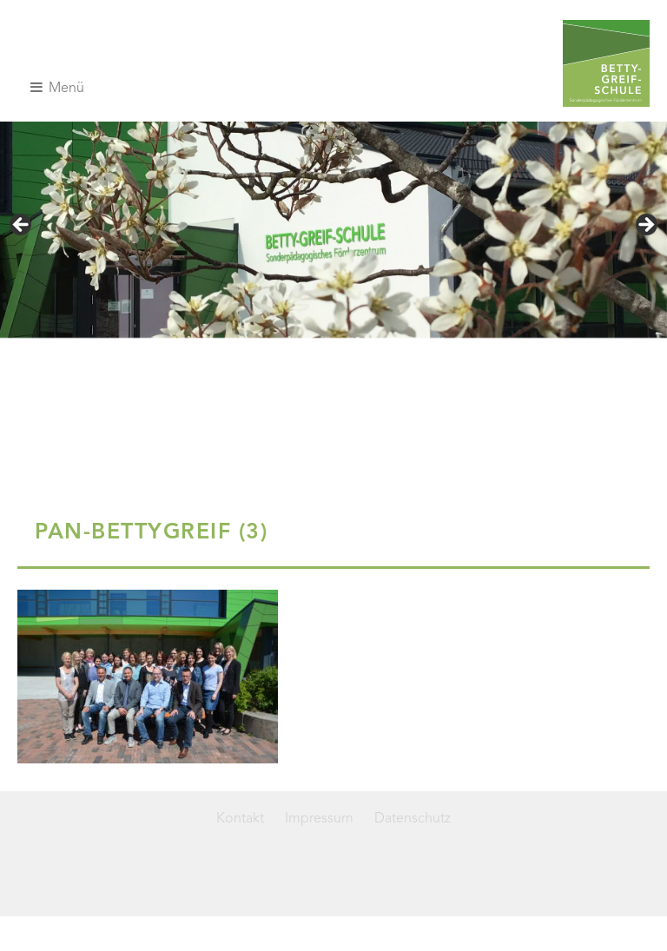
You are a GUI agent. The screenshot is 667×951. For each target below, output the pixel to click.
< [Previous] (22, 226)
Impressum (319, 819)
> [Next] (645, 226)
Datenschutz (412, 819)
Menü (57, 88)
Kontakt (240, 819)
